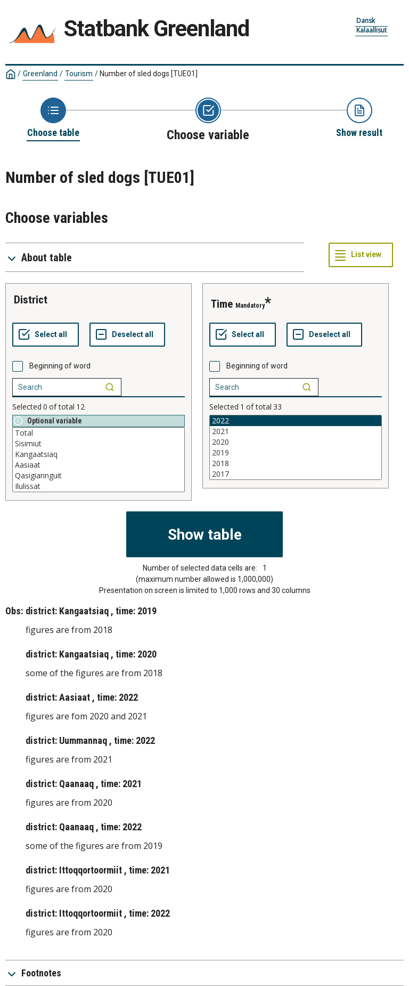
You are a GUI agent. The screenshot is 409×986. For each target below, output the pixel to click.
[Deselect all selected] (127, 335)
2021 (295, 431)
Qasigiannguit (98, 475)
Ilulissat (98, 486)
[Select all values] (45, 335)
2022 (295, 420)
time (222, 304)
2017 (295, 474)
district (30, 299)
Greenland (40, 73)
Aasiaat (98, 465)
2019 (295, 452)
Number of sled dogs (149, 73)
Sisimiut (98, 443)
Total (98, 433)
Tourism (79, 73)
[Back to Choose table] (53, 118)
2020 (295, 442)
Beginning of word (60, 366)
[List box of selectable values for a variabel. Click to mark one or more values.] (98, 459)
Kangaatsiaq (98, 454)
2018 (295, 463)
